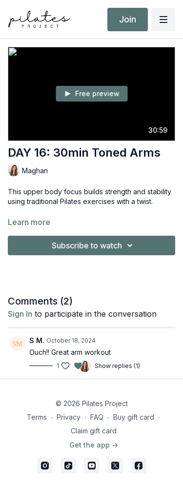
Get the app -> (93, 445)
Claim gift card (94, 431)
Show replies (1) (117, 365)
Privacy (69, 417)
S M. (36, 340)
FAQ (96, 417)
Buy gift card (133, 417)
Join (127, 19)
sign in (20, 314)
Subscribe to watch (94, 245)
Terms (37, 417)
